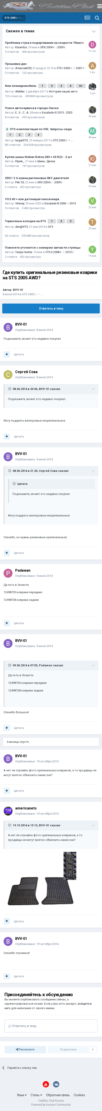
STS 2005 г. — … (63, 140)
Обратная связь (58, 1095)
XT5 (50, 226)
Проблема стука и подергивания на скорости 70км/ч (44, 42)
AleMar (19, 91)
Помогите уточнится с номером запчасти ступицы (43, 247)
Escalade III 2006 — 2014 (60, 203)
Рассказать (25, 1049)
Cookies (79, 1095)
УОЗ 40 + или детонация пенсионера (32, 199)
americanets (26, 808)
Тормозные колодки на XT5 (26, 221)
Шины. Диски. (46, 161)
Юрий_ (19, 161)
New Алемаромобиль (21, 85)
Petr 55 (19, 182)
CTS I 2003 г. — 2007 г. (71, 68)
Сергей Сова (26, 372)
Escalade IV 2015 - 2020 (57, 112)
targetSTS (21, 140)
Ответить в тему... (23, 1026)
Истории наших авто (63, 91)
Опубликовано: (34, 330)
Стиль (36, 1095)
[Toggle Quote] (10, 389)
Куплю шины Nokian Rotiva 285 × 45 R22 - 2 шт (38, 157)
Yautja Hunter (23, 252)
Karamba (21, 47)
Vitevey (19, 203)
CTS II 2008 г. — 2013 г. (59, 252)
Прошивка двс (16, 64)
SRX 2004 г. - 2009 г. (53, 47)
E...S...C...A (21, 112)
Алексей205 (23, 68)
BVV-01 (18, 289)
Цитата (19, 354)
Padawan (22, 570)
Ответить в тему (51, 308)
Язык (22, 1095)
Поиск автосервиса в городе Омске (32, 108)
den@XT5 (21, 226)
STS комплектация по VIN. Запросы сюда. (41, 129)
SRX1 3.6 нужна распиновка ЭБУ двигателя (37, 178)
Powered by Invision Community (51, 1104)
